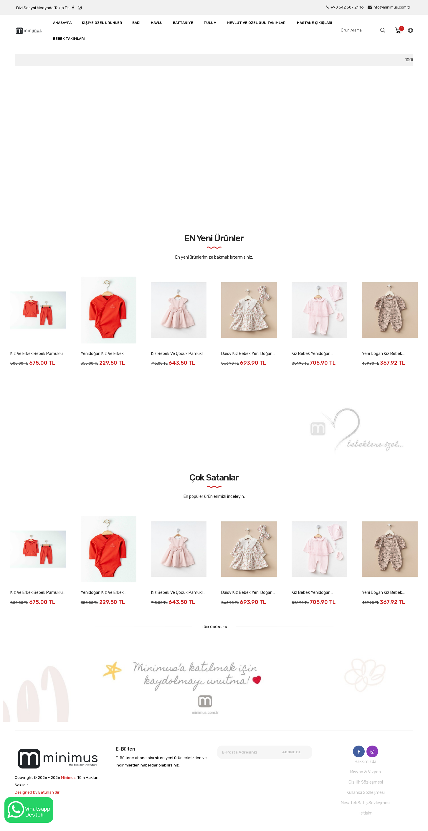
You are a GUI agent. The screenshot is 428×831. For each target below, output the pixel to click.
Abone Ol (291, 752)
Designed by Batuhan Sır (37, 792)
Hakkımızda (365, 761)
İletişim (365, 813)
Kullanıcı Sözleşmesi (366, 792)
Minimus (68, 777)
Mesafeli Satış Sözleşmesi (365, 802)
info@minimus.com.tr (389, 7)
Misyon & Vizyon (365, 771)
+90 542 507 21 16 (345, 7)
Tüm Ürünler (214, 627)
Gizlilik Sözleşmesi (365, 782)
